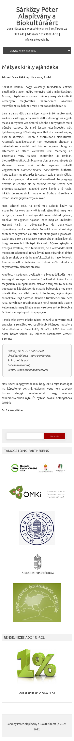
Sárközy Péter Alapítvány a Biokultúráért (37, 15)
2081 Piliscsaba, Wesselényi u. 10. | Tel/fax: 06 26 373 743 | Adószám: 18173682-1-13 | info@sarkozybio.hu (37, 34)
